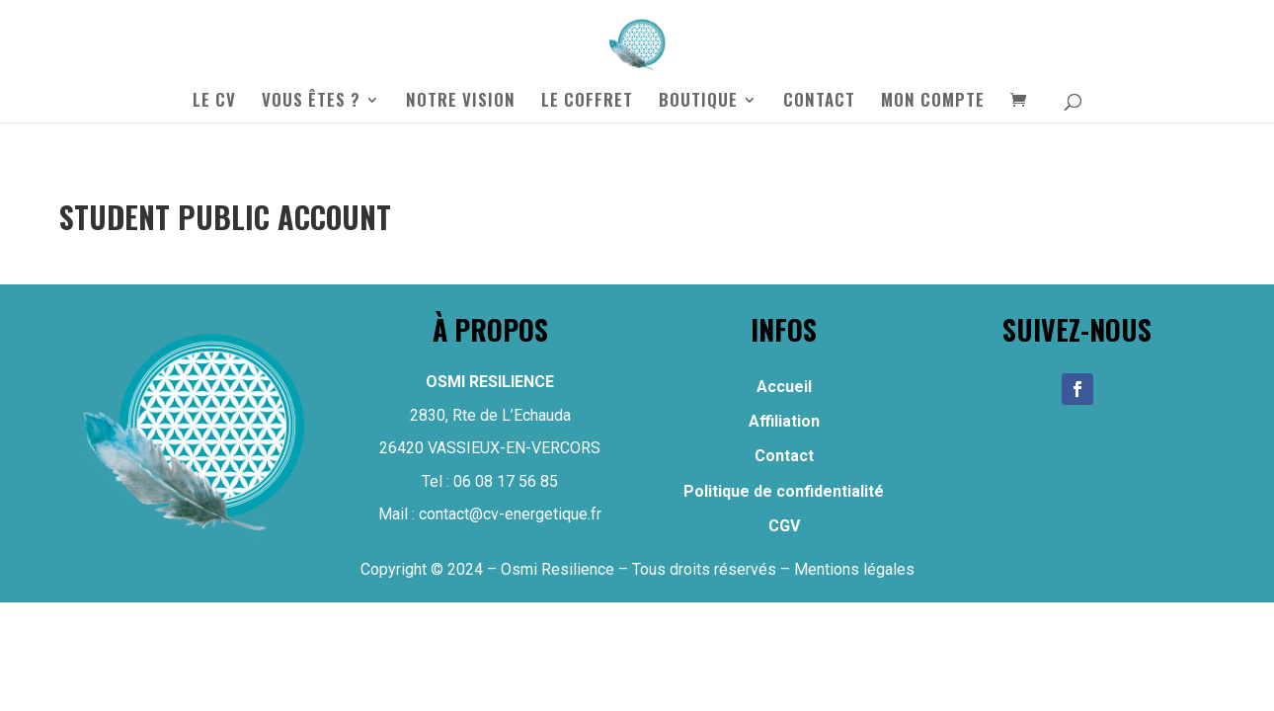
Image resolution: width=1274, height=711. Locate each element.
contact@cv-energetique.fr (510, 514)
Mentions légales (854, 569)
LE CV (214, 102)
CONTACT (819, 102)
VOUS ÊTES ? (311, 102)
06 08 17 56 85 (505, 481)
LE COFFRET (587, 102)
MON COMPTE (933, 102)
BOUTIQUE (698, 102)
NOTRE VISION (461, 102)
